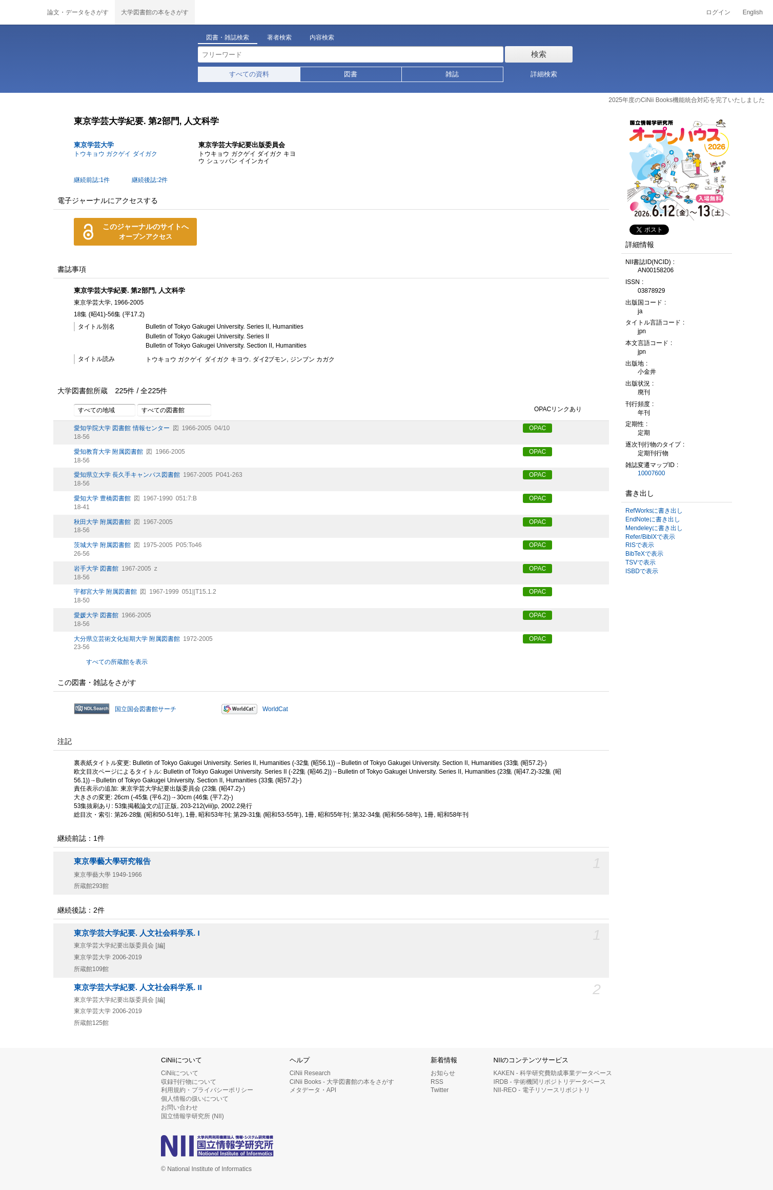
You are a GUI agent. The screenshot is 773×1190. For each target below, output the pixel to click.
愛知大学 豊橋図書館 (102, 498)
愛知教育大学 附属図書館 (108, 451)
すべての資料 (249, 74)
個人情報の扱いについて (195, 1098)
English (753, 12)
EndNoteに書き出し (652, 519)
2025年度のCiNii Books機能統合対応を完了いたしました (686, 100)
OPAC (537, 428)
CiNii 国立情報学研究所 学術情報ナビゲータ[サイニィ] (20, 12)
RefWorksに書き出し (654, 510)
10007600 (651, 473)
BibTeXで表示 (644, 553)
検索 (538, 54)
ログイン (718, 12)
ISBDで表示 (641, 571)
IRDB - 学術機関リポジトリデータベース (550, 1081)
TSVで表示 (640, 562)
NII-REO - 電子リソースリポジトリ (542, 1090)
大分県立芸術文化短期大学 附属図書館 (127, 638)
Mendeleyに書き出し (654, 528)
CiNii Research (310, 1073)
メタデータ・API (313, 1090)
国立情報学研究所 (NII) (192, 1116)
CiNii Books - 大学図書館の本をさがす (342, 1081)
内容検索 (322, 37)
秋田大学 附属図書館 (102, 522)
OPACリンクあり (552, 409)
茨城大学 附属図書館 (102, 545)
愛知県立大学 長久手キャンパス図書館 (127, 474)
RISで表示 (639, 545)
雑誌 (452, 74)
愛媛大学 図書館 (96, 615)
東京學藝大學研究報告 (112, 861)
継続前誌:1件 (92, 180)
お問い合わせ (179, 1107)
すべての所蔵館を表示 (117, 661)
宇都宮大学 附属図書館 (105, 591)
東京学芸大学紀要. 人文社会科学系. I (137, 933)
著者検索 (279, 37)
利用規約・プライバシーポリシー (207, 1090)
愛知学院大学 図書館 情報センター (122, 428)
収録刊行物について (188, 1081)
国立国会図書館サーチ (145, 709)
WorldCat (275, 709)
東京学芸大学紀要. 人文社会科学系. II (138, 987)
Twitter (440, 1090)
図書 (350, 74)
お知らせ (443, 1073)
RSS (437, 1081)
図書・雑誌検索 (227, 37)
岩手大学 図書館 (96, 568)
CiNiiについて (179, 1073)
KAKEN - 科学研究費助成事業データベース (553, 1073)
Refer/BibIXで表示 (650, 536)
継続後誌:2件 (150, 180)
